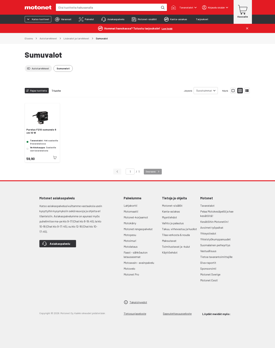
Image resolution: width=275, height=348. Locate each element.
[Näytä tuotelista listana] (247, 90)
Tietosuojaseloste (135, 313)
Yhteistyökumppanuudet (215, 239)
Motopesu (130, 235)
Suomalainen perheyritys (215, 245)
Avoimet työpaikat (211, 227)
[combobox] (107, 7)
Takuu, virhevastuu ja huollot (179, 229)
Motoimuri (130, 240)
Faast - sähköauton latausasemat (135, 254)
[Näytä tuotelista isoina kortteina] (233, 90)
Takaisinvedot (138, 302)
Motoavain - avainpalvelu (139, 262)
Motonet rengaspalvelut (138, 229)
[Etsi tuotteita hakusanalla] (162, 7)
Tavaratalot (207, 205)
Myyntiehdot (169, 217)
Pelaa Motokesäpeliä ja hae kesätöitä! (216, 213)
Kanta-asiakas (171, 211)
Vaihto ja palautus (173, 223)
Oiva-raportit (208, 262)
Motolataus (131, 246)
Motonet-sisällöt (172, 205)
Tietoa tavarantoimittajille (216, 256)
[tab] (63, 19)
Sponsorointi (208, 268)
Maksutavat (169, 240)
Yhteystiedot (208, 233)
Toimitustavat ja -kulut (176, 246)
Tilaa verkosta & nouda (176, 235)
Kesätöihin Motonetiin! (214, 221)
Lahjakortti (130, 205)
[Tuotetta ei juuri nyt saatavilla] (55, 157)
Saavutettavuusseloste (177, 313)
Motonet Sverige (210, 274)
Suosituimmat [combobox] (204, 90)
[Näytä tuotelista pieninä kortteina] (240, 90)
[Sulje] (247, 28)
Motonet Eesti (209, 280)
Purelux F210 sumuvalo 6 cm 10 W (41, 131)
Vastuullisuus (208, 251)
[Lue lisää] (167, 28)
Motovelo (129, 268)
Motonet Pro (131, 274)
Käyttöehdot (170, 252)
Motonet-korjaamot (136, 217)
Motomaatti (131, 211)
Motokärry (130, 223)
